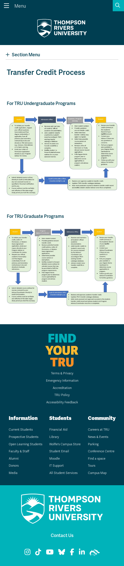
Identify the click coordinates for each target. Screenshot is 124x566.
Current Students (21, 429)
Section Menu (23, 55)
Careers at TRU (98, 429)
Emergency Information (62, 380)
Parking (93, 444)
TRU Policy (62, 395)
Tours (91, 465)
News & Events (98, 437)
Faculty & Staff (19, 451)
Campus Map (97, 473)
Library (54, 437)
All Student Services (63, 473)
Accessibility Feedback (62, 402)
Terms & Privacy (62, 373)
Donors (14, 465)
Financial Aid (58, 429)
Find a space (96, 458)
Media (13, 473)
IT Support (56, 465)
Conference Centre (101, 451)
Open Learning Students (25, 444)
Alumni (14, 458)
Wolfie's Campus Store (65, 444)
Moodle (54, 458)
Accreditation (62, 388)
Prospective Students (23, 437)
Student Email (59, 451)
